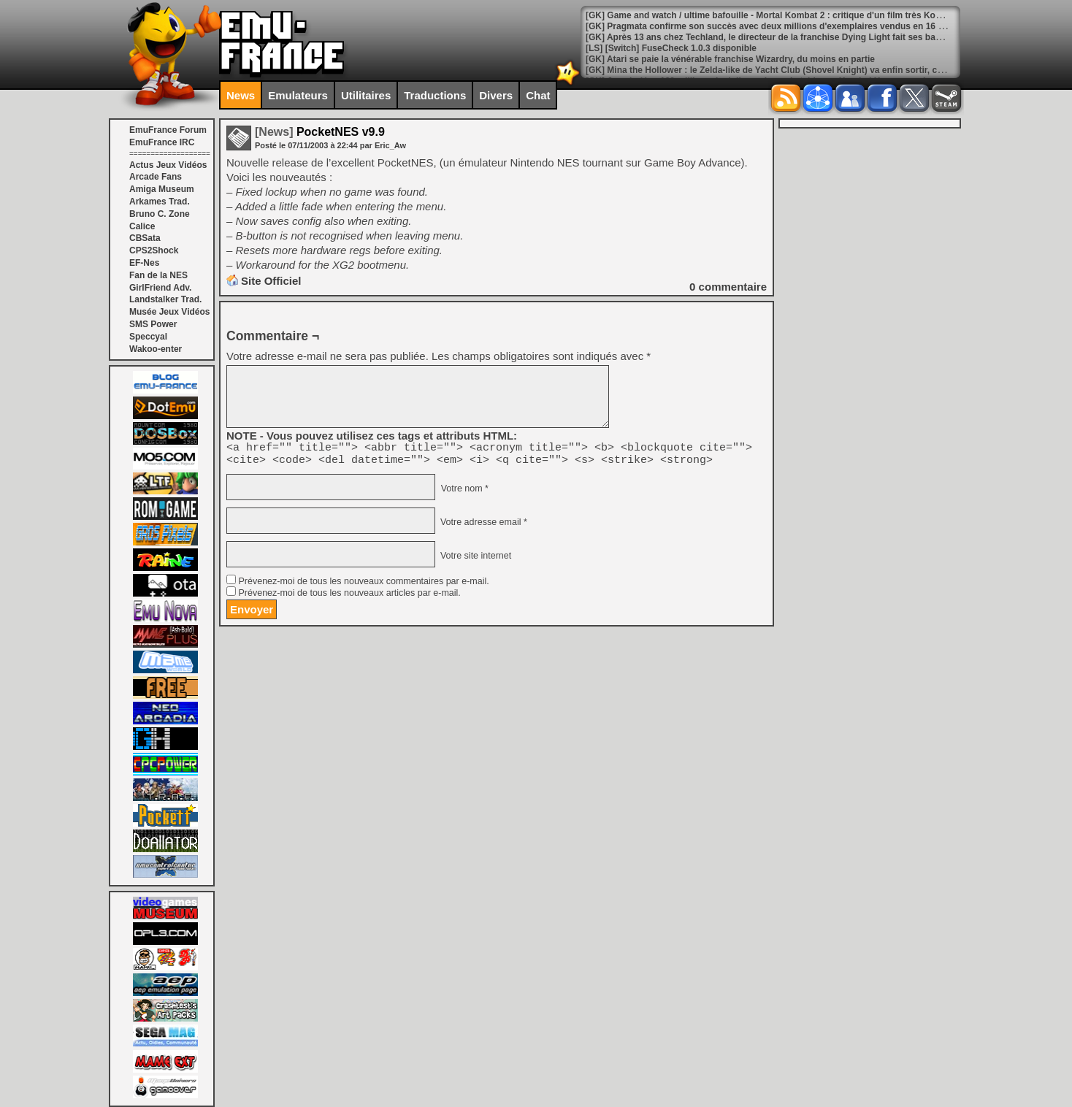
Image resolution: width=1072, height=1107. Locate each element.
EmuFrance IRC (161, 142)
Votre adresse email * (482, 526)
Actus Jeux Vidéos (168, 165)
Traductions (435, 95)
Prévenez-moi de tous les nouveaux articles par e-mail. (349, 597)
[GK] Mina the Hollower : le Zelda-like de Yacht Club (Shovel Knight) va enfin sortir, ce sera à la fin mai (798, 70)
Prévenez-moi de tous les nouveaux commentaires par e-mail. (363, 586)
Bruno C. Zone (159, 214)
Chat (538, 95)
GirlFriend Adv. (160, 288)
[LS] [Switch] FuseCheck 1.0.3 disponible (671, 48)
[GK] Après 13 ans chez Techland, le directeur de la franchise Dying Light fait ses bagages (773, 37)
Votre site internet (474, 560)
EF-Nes (144, 263)
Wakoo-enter (155, 349)
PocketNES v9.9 (320, 132)
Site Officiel (271, 281)
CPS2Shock (153, 250)
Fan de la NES (158, 275)
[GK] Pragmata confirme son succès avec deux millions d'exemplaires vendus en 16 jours (773, 26)
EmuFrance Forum (168, 130)
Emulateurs (298, 95)
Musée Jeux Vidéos (169, 312)
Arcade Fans (155, 177)
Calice (142, 226)
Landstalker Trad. (165, 299)
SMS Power (153, 324)
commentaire (728, 286)
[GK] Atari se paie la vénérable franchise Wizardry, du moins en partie (730, 59)
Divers (496, 95)
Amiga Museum (161, 189)
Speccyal (148, 337)
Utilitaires (366, 95)
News (240, 95)
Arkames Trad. (159, 201)
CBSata (145, 238)
